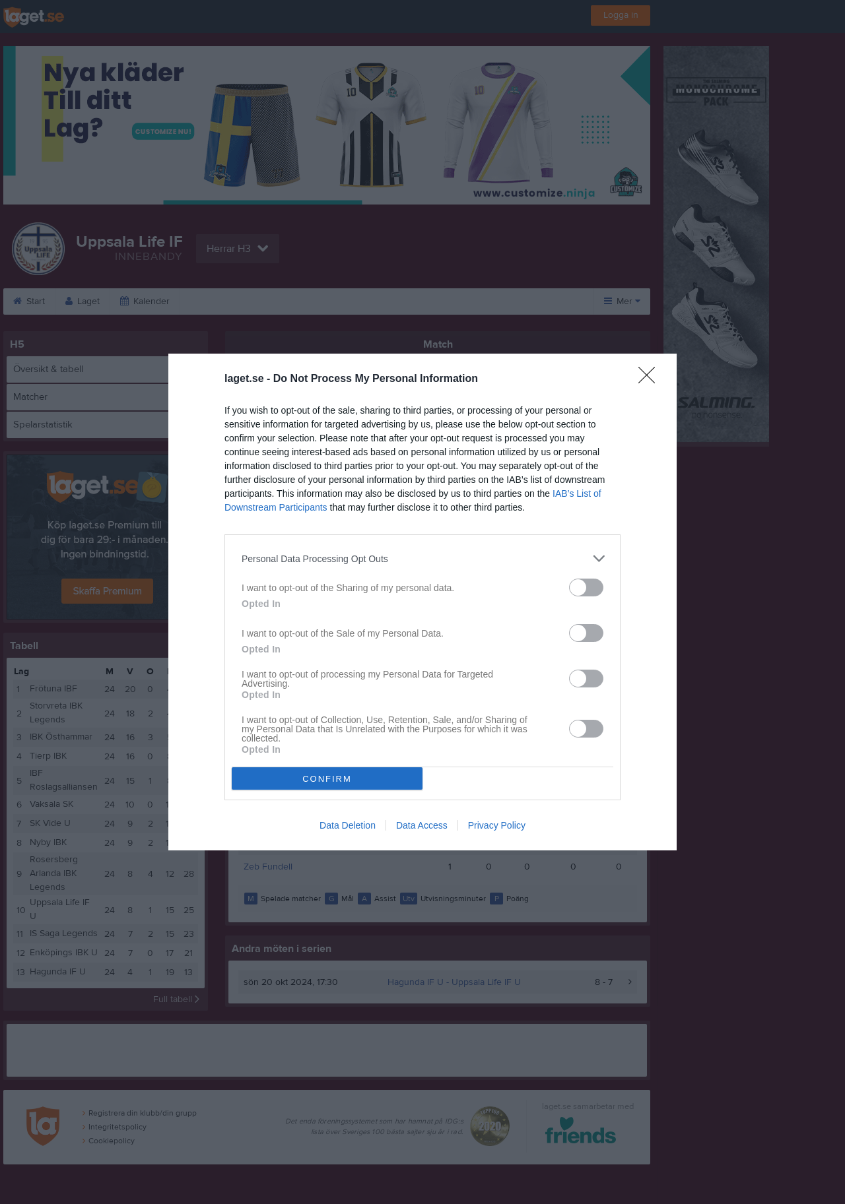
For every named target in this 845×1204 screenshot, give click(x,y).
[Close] (650, 379)
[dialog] (422, 602)
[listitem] (422, 558)
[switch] (586, 587)
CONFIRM (327, 779)
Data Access (422, 825)
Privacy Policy (496, 825)
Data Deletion (348, 825)
